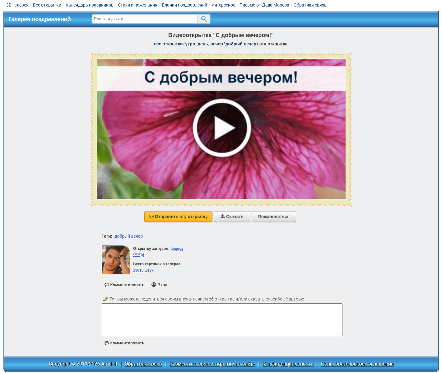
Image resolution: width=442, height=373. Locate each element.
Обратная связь (310, 4)
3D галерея (17, 4)
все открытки (168, 43)
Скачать (232, 216)
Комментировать (125, 343)
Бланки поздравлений (184, 4)
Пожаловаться (274, 216)
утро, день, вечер (204, 43)
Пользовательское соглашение (357, 364)
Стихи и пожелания (137, 4)
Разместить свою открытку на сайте (212, 364)
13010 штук (143, 270)
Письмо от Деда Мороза (264, 4)
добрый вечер (241, 43)
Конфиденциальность (288, 364)
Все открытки (47, 4)
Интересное (223, 4)
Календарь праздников (90, 4)
